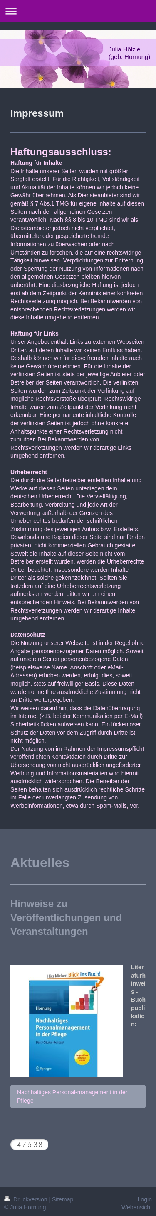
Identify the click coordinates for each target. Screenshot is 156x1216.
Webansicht (136, 1207)
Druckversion (26, 1199)
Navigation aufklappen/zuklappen (78, 11)
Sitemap (62, 1199)
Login (145, 1199)
